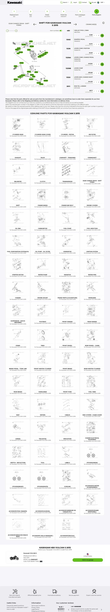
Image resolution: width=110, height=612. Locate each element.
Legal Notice (35, 609)
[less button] (94, 35)
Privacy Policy (35, 607)
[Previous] (35, 24)
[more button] (99, 35)
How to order (11, 609)
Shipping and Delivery (38, 611)
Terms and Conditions (38, 605)
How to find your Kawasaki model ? (17, 607)
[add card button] (102, 35)
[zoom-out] (7, 31)
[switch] (61, 30)
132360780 (77, 61)
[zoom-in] (16, 31)
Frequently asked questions (15, 605)
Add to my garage (87, 560)
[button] (103, 22)
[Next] (75, 24)
